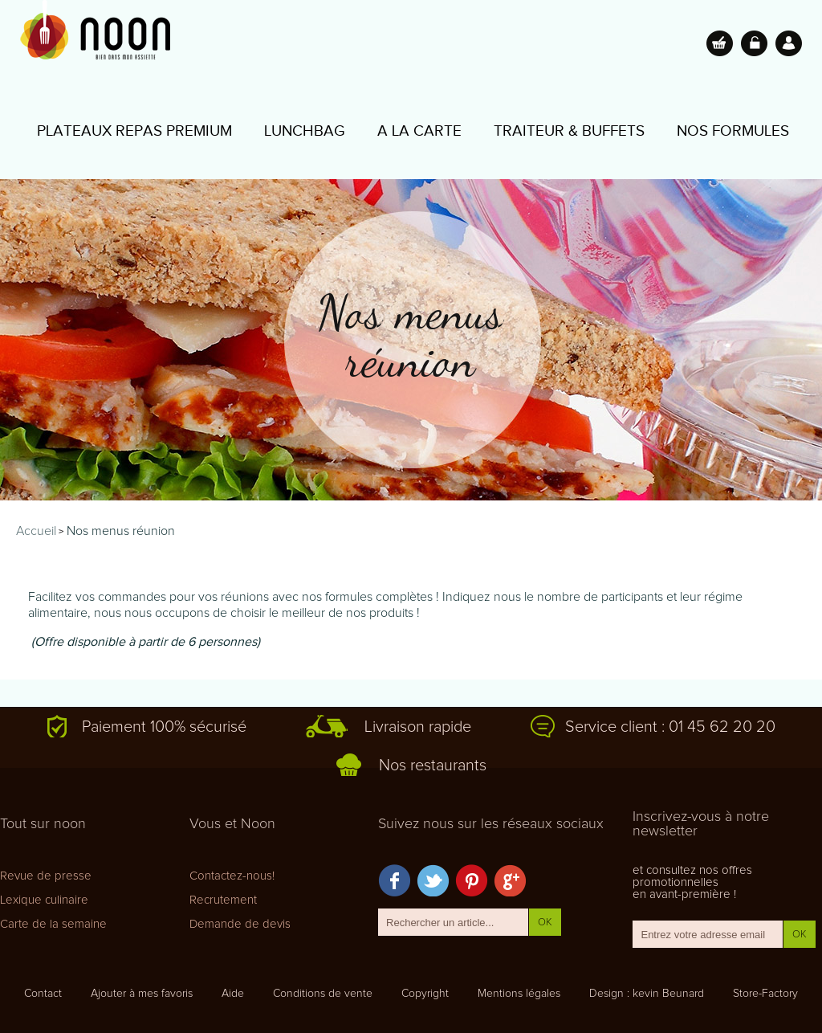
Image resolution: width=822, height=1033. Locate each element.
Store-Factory (765, 993)
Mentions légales (519, 993)
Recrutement (223, 900)
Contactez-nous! (232, 876)
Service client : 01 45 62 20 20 (670, 727)
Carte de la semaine (53, 924)
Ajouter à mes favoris (142, 993)
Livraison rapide (417, 727)
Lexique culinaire (44, 900)
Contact (43, 993)
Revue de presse (46, 876)
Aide (233, 993)
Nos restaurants (432, 765)
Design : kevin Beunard (646, 993)
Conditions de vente (322, 993)
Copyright (425, 993)
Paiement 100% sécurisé (164, 727)
